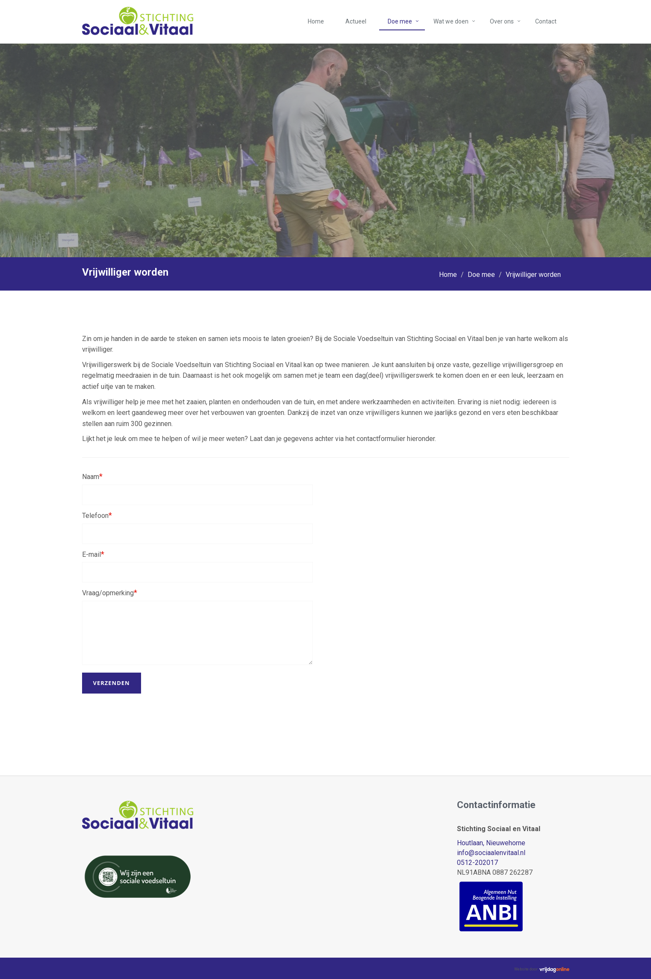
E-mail (93, 554)
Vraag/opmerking (109, 592)
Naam (92, 476)
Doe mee (400, 21)
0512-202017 (477, 862)
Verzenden (111, 683)
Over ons (502, 21)
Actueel (355, 21)
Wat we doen (450, 21)
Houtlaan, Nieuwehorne (491, 843)
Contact (546, 21)
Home (316, 21)
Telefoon (97, 515)
